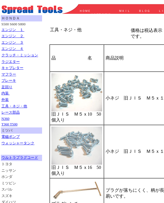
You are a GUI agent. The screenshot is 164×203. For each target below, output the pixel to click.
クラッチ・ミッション (19, 55)
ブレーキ (8, 81)
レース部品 (10, 112)
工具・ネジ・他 (14, 106)
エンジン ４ (12, 49)
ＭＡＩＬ (124, 10)
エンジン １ (12, 30)
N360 (5, 119)
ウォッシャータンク (17, 143)
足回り (6, 87)
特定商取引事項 (100, 14)
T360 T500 (9, 124)
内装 (5, 93)
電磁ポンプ (10, 137)
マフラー (8, 74)
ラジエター (10, 62)
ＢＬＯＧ (143, 10)
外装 (5, 100)
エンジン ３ (12, 43)
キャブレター (12, 68)
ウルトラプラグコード (19, 158)
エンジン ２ (12, 36)
